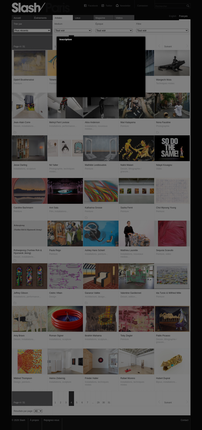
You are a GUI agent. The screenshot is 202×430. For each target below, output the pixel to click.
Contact (184, 420)
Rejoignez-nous (51, 420)
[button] (142, 39)
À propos (34, 420)
